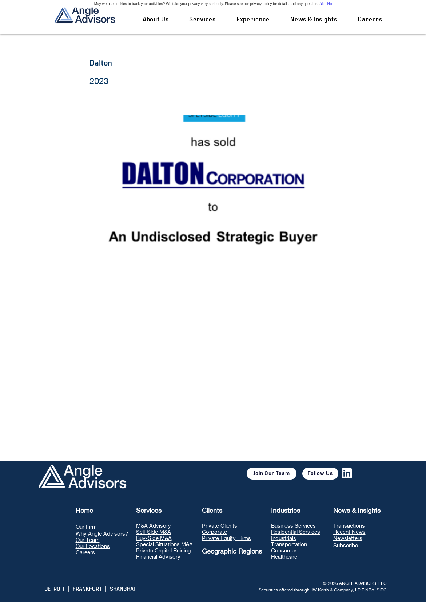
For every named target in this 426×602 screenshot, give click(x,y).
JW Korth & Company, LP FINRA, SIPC (349, 590)
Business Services (293, 526)
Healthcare (284, 557)
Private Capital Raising (163, 550)
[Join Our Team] (271, 474)
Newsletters (347, 538)
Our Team (88, 540)
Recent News (349, 532)
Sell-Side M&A (153, 532)
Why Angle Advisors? (102, 534)
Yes (323, 4)
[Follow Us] (320, 474)
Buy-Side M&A (154, 538)
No (329, 4)
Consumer (283, 550)
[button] (202, 19)
